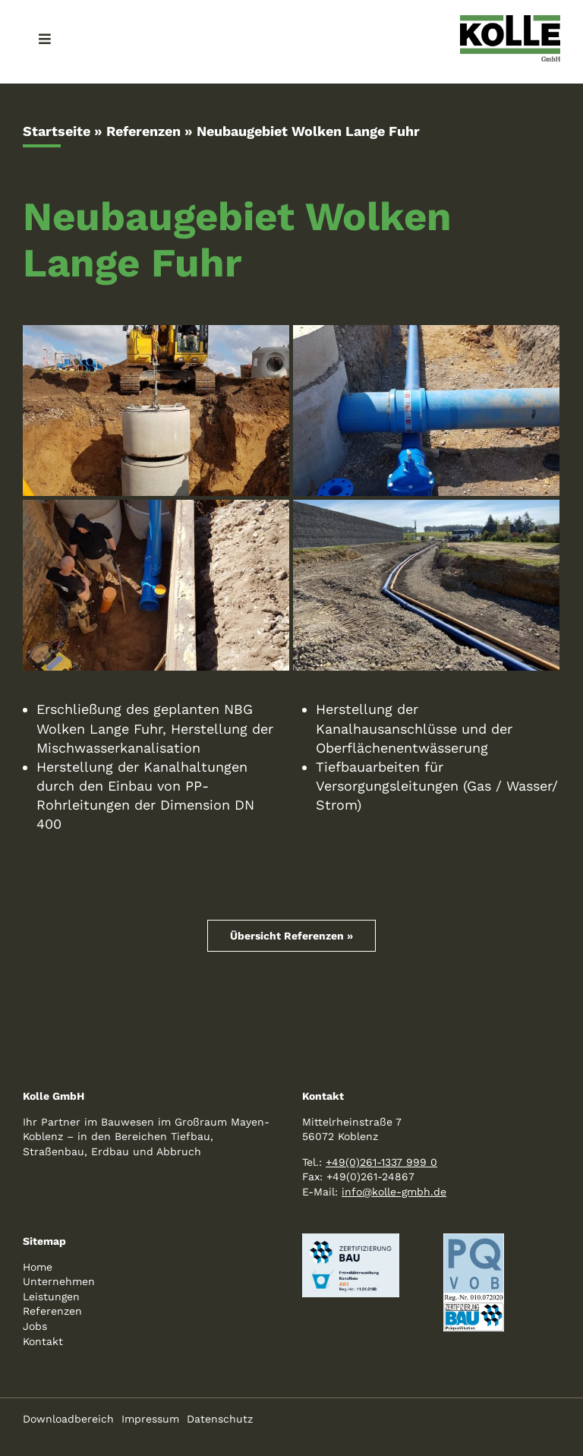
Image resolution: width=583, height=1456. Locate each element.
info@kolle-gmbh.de (394, 1192)
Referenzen (143, 131)
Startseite (56, 131)
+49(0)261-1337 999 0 (381, 1162)
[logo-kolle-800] (510, 22)
